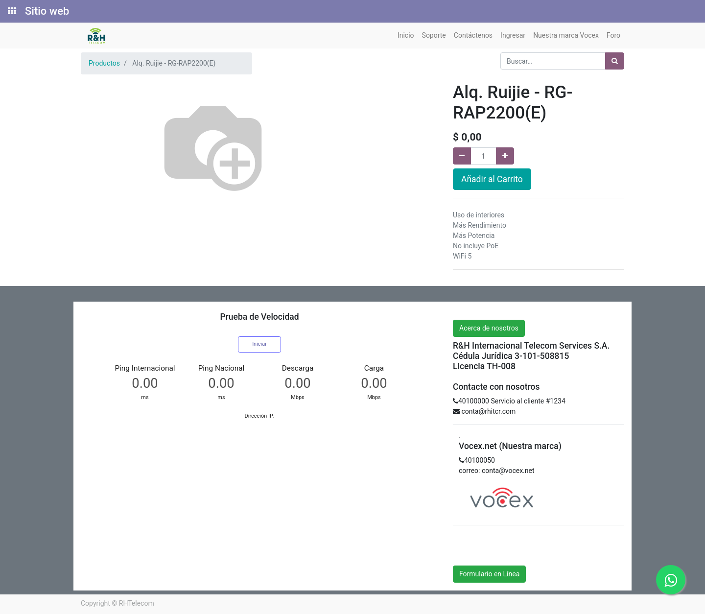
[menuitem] (406, 35)
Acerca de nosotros (488, 328)
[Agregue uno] (505, 156)
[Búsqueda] (614, 61)
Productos (104, 63)
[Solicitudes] (11, 11)
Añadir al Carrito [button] (492, 179)
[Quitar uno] (462, 156)
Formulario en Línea (489, 574)
